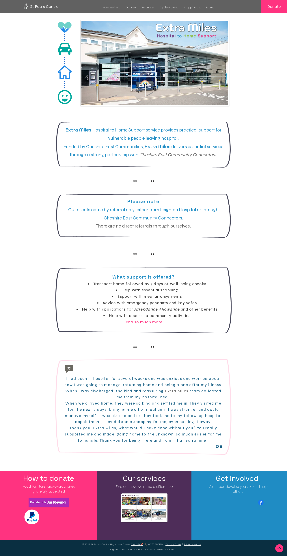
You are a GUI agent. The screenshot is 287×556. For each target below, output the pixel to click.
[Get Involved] (238, 478)
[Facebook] (260, 502)
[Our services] (144, 478)
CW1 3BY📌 (137, 544)
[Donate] (274, 6)
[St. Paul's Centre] (46, 6)
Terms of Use (173, 544)
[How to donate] (48, 478)
